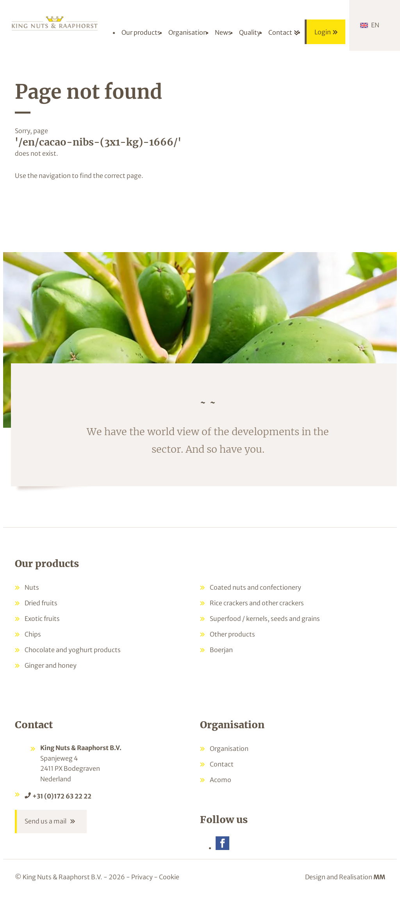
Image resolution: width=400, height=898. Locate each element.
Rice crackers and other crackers (257, 603)
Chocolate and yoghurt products (73, 650)
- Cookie (166, 878)
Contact (222, 764)
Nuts (32, 587)
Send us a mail (45, 822)
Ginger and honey (51, 665)
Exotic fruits (42, 618)
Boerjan (221, 650)
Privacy (142, 878)
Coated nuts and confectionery (255, 587)
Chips (33, 634)
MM (379, 878)
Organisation (229, 748)
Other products (232, 634)
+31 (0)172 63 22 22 (61, 796)
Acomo (220, 780)
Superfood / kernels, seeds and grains (265, 618)
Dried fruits (41, 603)
